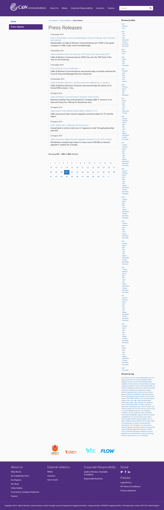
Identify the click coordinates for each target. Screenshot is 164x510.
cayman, (126, 411)
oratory (145, 425)
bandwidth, (133, 415)
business (138, 431)
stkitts (135, 392)
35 (88, 172)
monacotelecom (133, 384)
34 (82, 172)
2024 (123, 31)
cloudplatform (126, 417)
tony (148, 409)
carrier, (143, 413)
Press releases (17, 27)
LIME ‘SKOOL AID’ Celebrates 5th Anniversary (69, 125)
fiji (145, 398)
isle (133, 409)
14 (110, 163)
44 (67, 177)
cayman (137, 388)
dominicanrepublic (147, 386)
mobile (149, 380)
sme (123, 396)
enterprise (124, 390)
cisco (142, 398)
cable (123, 386)
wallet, (150, 429)
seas (123, 404)
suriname (129, 394)
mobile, (123, 402)
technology (144, 435)
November (125, 44)
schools (148, 396)
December (125, 46)
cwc (153, 378)
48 (88, 177)
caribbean (124, 384)
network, (124, 427)
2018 (123, 116)
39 (109, 172)
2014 (123, 221)
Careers (111, 8)
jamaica (127, 378)
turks (129, 435)
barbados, (132, 411)
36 (93, 172)
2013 (123, 241)
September (125, 40)
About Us (54, 8)
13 (105, 163)
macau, (138, 406)
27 (114, 167)
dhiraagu (149, 382)
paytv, (149, 406)
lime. (149, 419)
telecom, (124, 435)
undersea (150, 402)
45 (72, 177)
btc (145, 409)
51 (103, 177)
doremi (134, 419)
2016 (123, 169)
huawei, (148, 421)
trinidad (135, 394)
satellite (152, 427)
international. (125, 425)
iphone (146, 388)
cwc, (132, 400)
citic (146, 406)
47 (82, 177)
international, (125, 415)
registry (152, 398)
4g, (135, 417)
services (138, 386)
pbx (148, 427)
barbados (131, 388)
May (123, 28)
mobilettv (124, 388)
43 (61, 177)
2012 (123, 267)
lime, (129, 400)
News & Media (65, 20)
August (124, 81)
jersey (142, 388)
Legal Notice (125, 482)
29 (56, 172)
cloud (127, 396)
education (142, 396)
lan (133, 431)
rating (143, 400)
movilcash (129, 431)
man (138, 409)
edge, (132, 402)
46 (77, 177)
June (123, 36)
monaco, (134, 421)
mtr (132, 417)
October (124, 42)
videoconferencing (147, 394)
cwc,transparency (144, 423)
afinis (133, 386)
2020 (123, 85)
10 (89, 163)
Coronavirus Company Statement (25, 492)
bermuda (128, 386)
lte (146, 427)
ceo (133, 423)
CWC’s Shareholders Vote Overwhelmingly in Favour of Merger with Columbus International (82, 39)
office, (149, 417)
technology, (149, 433)
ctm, (142, 406)
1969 (123, 368)
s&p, (135, 400)
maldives (124, 382)
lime (123, 378)
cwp (140, 384)
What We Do (16, 472)
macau (138, 380)
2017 (123, 143)
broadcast (128, 419)
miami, (145, 417)
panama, (140, 419)
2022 (123, 57)
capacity (140, 415)
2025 (123, 24)
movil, (123, 431)
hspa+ (153, 421)
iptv (136, 411)
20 (77, 167)
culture (144, 433)
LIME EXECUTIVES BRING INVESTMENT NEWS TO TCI (73, 111)
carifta (142, 409)
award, (143, 427)
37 (98, 172)
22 (88, 167)
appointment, (125, 433)
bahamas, (140, 421)
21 (82, 167)
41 (51, 177)
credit (139, 400)
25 (103, 167)
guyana (123, 394)
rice (151, 409)
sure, (153, 406)
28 (51, 172)
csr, (142, 411)
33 (77, 172)
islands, (129, 409)
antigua (148, 390)
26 (109, 167)
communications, (136, 433)
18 (67, 167)
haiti (139, 394)
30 (61, 172)
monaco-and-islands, (131, 404)
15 (51, 167)
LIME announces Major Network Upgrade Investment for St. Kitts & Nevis (81, 139)
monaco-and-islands (139, 382)
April (123, 73)
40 (114, 172)
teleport (124, 429)
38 (103, 172)
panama (124, 380)
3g (132, 380)
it (140, 435)
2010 (123, 324)
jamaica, (124, 400)
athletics (137, 398)
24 (98, 167)
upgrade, (130, 427)
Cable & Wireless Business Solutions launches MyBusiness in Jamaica (79, 82)
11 (95, 163)
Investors (100, 8)
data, (128, 402)
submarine (142, 390)
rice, (123, 423)
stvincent (146, 392)
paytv (129, 380)
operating (148, 404)
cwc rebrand (53, 20)
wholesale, (148, 413)
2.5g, (135, 402)
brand (149, 425)
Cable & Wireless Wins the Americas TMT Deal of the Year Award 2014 (80, 54)
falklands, (148, 400)
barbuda (129, 429)
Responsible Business (93, 479)
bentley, (129, 423)
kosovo (149, 378)
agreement (125, 406)
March (124, 51)
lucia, (137, 417)
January (124, 118)
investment (137, 427)
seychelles (140, 402)
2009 (123, 346)
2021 (123, 69)
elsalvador (151, 388)
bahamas (148, 384)
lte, (152, 419)
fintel (148, 398)
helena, (142, 404)
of (135, 409)
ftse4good (147, 411)
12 (100, 163)
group (153, 384)
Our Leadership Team (20, 476)
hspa (141, 417)
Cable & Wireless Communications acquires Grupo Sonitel (74, 97)
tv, (122, 411)
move (123, 419)
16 (56, 167)
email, (137, 423)
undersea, (137, 413)
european (152, 415)
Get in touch (52, 480)
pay (154, 409)
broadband (143, 380)
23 (93, 167)
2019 (123, 98)
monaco (130, 382)
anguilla (131, 396)
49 (93, 177)
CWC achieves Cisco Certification (64, 68)
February (125, 26)
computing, (132, 406)
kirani (152, 396)
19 (72, 167)
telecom (146, 415)
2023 (123, 49)
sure (131, 378)
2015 (123, 197)
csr (141, 425)
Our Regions (16, 480)
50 (98, 177)
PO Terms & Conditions (130, 486)
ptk (137, 396)
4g (154, 386)
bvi (135, 396)
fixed (143, 384)
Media (64, 8)
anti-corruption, (135, 425)
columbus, (124, 413)
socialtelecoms (133, 390)
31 (67, 172)
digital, (145, 419)
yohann (123, 398)
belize (151, 392)
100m (128, 398)
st (139, 404)
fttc (145, 402)
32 (72, 172)
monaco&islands (141, 378)
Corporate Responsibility (82, 8)
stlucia (140, 392)
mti (134, 378)
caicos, (134, 435)
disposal (143, 429)
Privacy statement (128, 490)
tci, (138, 435)
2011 (123, 296)
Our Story (15, 484)
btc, (144, 421)
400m (132, 398)
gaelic (123, 421)
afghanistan (136, 429)
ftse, (139, 411)
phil (126, 423)
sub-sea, (131, 413)
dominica (124, 392)
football (128, 421)
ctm (134, 380)
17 (61, 167)
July (123, 38)
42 (56, 177)
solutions (144, 431)
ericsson (150, 431)
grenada (130, 392)
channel (124, 409)
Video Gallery (16, 488)
